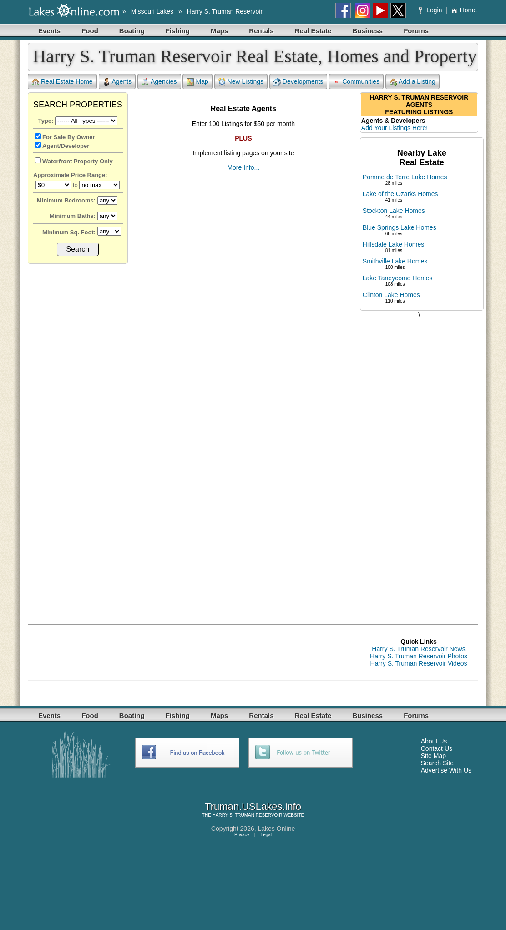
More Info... (243, 167)
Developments (298, 82)
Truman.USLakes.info (253, 806)
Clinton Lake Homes (391, 294)
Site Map (433, 755)
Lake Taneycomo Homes (398, 278)
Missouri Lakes (152, 11)
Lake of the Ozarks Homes (400, 193)
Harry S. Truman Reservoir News (418, 648)
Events (49, 31)
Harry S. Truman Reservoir (225, 11)
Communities (356, 82)
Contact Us (436, 748)
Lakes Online (276, 828)
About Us (434, 741)
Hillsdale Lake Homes (393, 244)
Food (89, 31)
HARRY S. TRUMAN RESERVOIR (248, 815)
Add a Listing (412, 82)
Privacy (241, 834)
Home (464, 10)
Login (431, 10)
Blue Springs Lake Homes (399, 227)
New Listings (240, 82)
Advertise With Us (446, 770)
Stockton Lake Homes (394, 210)
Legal (266, 834)
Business (367, 31)
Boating (132, 31)
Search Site (437, 763)
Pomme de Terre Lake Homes (405, 177)
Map (197, 82)
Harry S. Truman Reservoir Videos (418, 663)
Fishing (178, 31)
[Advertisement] (419, 461)
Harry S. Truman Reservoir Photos (418, 656)
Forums (416, 31)
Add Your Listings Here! (394, 127)
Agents (117, 82)
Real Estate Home (62, 82)
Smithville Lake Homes (395, 261)
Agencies (159, 82)
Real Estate (313, 31)
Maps (219, 31)
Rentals (261, 31)
